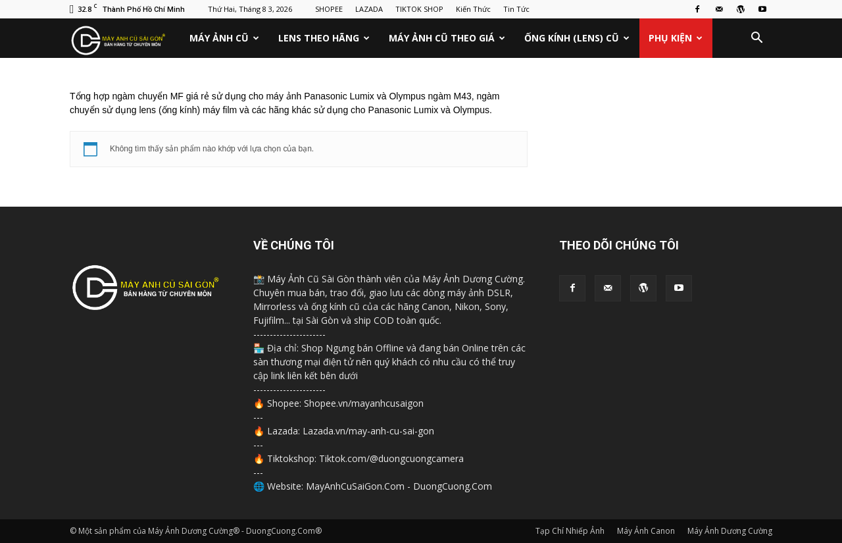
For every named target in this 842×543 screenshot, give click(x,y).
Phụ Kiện (676, 38)
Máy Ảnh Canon (646, 530)
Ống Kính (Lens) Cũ (577, 38)
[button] (756, 38)
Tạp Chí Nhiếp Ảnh (570, 530)
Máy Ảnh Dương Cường (729, 530)
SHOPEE (329, 9)
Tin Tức (516, 9)
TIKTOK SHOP (419, 9)
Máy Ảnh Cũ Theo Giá (447, 38)
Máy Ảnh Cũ (224, 38)
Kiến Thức (473, 9)
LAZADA (369, 9)
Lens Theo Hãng (324, 38)
